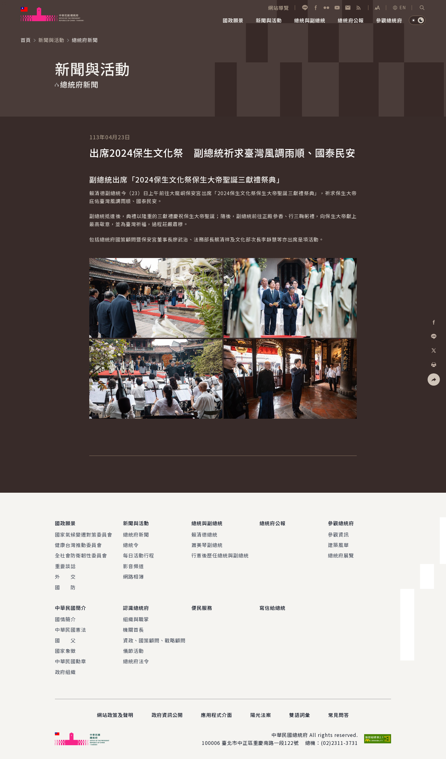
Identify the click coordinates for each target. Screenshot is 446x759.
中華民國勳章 (70, 661)
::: (4, 3)
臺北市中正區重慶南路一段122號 (260, 742)
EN (399, 7)
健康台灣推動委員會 (78, 545)
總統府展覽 (341, 555)
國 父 (65, 640)
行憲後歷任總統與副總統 (220, 555)
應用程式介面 (216, 715)
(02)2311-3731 (339, 742)
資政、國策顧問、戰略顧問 (154, 640)
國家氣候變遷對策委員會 (83, 534)
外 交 (65, 576)
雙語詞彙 (299, 715)
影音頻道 (133, 566)
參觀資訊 (338, 534)
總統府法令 (136, 661)
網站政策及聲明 (115, 715)
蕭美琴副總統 (207, 545)
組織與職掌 (136, 618)
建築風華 (338, 545)
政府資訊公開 (167, 715)
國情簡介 (65, 618)
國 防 (65, 587)
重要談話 (65, 566)
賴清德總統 (204, 534)
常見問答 (338, 715)
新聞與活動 (51, 40)
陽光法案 (260, 715)
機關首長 (133, 629)
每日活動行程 (138, 555)
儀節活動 (133, 650)
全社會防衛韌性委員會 (81, 555)
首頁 (26, 40)
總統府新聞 (136, 534)
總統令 (131, 545)
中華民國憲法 (70, 629)
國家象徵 (65, 650)
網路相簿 (133, 576)
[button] (422, 8)
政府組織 (65, 671)
